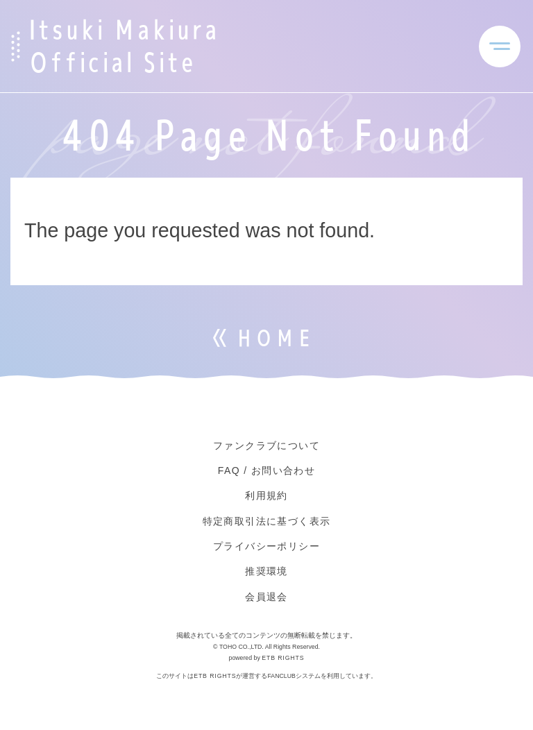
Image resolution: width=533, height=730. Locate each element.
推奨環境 (266, 571)
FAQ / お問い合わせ (266, 470)
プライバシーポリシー (266, 546)
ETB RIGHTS (283, 657)
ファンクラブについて (266, 445)
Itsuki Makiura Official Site (123, 46)
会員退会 (266, 597)
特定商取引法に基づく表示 (267, 521)
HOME (275, 338)
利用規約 (266, 495)
